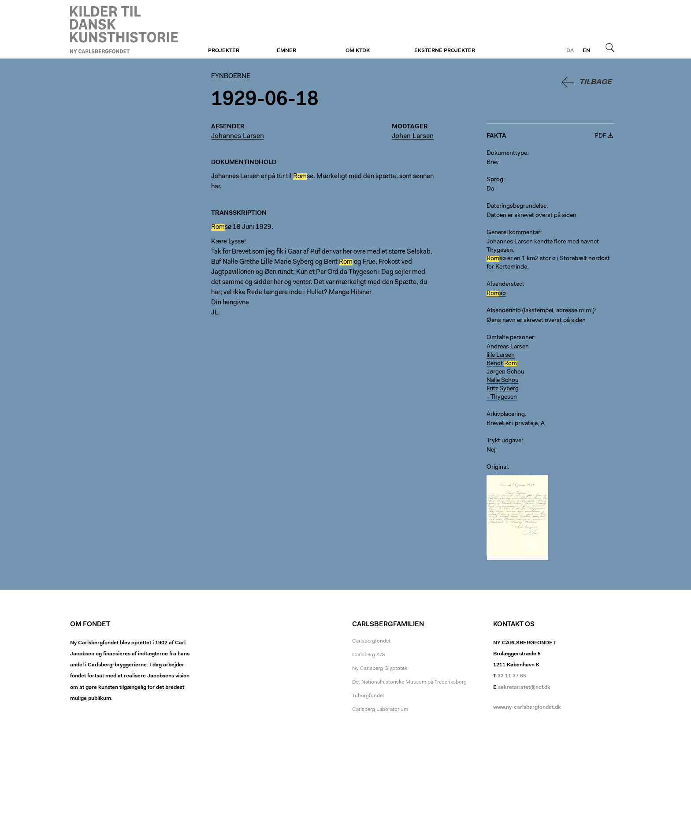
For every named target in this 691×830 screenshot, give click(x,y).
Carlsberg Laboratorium (380, 709)
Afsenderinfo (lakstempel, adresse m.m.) (540, 311)
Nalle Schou (503, 381)
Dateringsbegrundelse (516, 206)
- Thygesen (502, 397)
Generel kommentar (513, 233)
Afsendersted (505, 284)
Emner (286, 50)
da (570, 50)
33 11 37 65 (512, 676)
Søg (610, 47)
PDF (600, 136)
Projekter (223, 50)
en (586, 50)
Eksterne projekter (444, 50)
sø (496, 294)
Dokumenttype (507, 153)
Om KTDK (358, 50)
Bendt (502, 364)
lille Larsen (501, 355)
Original (497, 467)
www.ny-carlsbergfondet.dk (527, 707)
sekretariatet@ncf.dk (524, 687)
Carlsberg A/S (368, 655)
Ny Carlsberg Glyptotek (379, 668)
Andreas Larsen (508, 347)
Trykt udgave (504, 441)
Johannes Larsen (237, 136)
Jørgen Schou (505, 372)
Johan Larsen (413, 136)
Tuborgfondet (368, 696)
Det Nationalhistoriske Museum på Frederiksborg (409, 682)
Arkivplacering (506, 414)
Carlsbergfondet (371, 641)
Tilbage (595, 82)
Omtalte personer (510, 338)
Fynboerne (124, 30)
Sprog (495, 180)
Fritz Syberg (503, 389)
